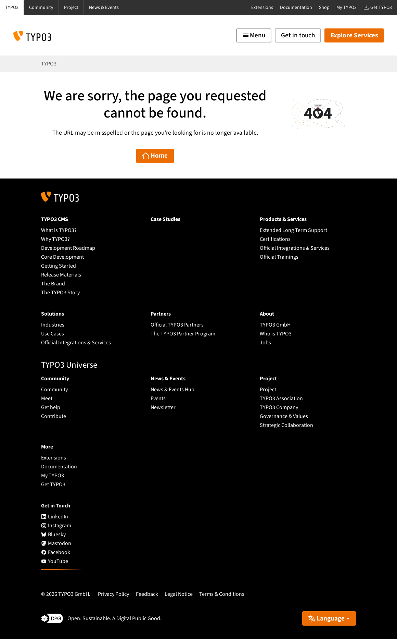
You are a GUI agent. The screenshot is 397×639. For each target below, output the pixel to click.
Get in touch (298, 35)
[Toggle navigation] (253, 35)
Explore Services (354, 35)
